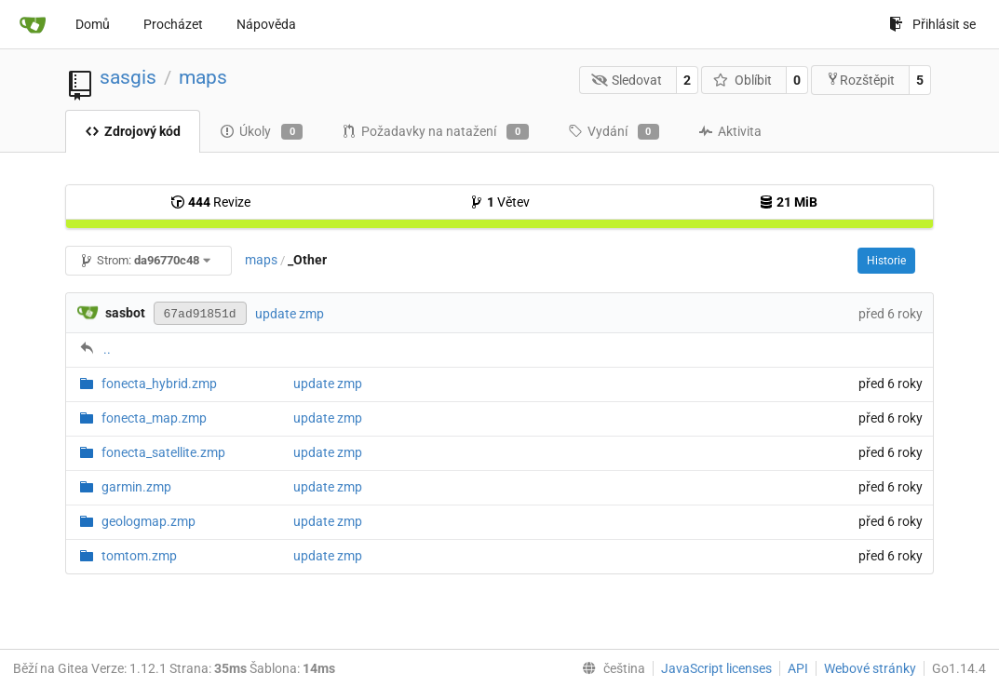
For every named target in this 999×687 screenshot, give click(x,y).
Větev (499, 202)
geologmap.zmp (148, 521)
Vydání (613, 132)
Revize (210, 202)
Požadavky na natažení (435, 132)
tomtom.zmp (139, 555)
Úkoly (261, 132)
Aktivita (730, 131)
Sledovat (627, 80)
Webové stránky (870, 668)
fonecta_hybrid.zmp (159, 383)
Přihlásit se (932, 24)
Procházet (173, 24)
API (798, 668)
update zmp (289, 313)
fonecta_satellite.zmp (163, 452)
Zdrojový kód (133, 131)
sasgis (128, 77)
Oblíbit (742, 80)
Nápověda (266, 24)
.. (107, 349)
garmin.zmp (136, 486)
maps (203, 77)
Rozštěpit (860, 80)
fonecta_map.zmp (154, 418)
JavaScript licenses (716, 668)
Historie (886, 260)
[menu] (609, 668)
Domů (92, 24)
